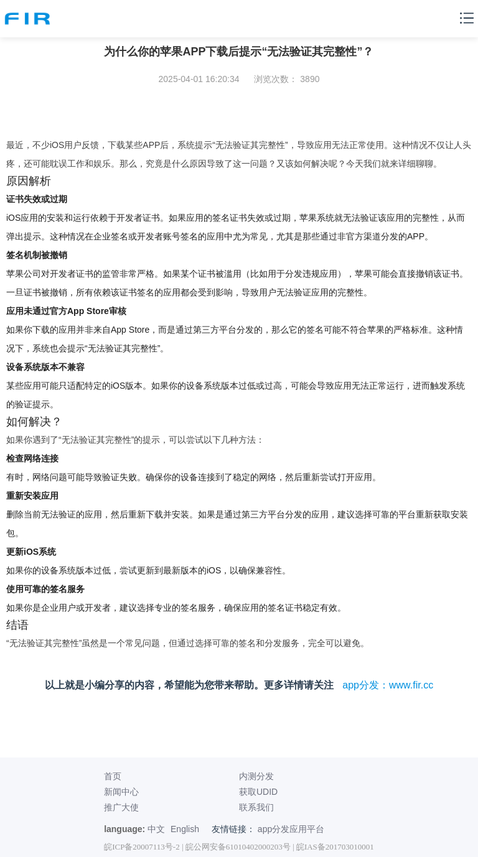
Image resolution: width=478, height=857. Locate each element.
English (185, 829)
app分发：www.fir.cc (387, 685)
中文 (156, 829)
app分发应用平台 (291, 829)
